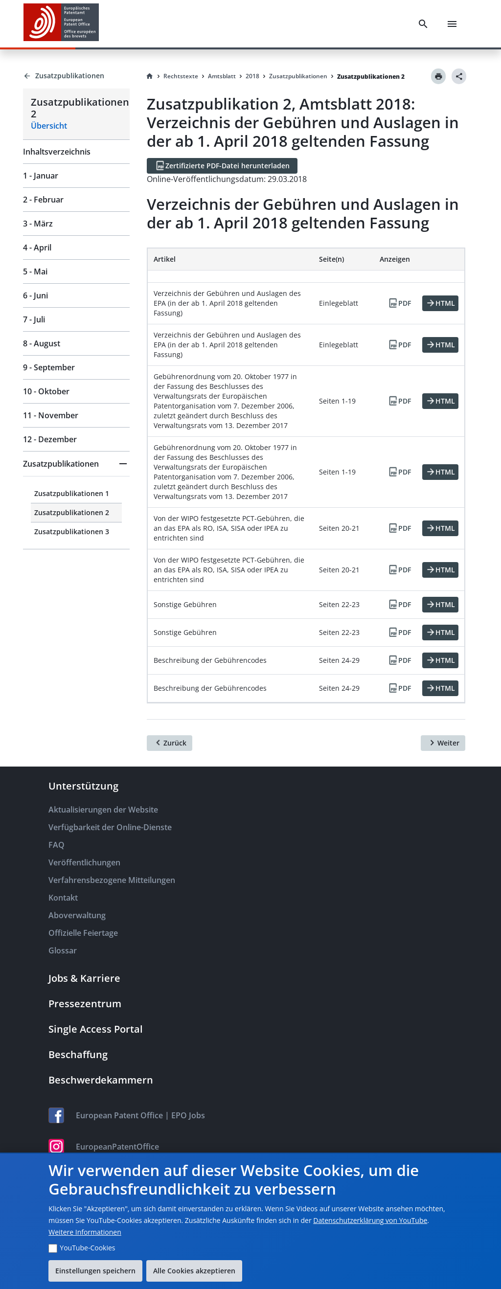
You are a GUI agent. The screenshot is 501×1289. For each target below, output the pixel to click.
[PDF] (399, 303)
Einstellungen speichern (95, 1270)
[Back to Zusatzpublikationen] (76, 76)
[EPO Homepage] (61, 23)
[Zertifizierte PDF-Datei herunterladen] (222, 166)
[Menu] (452, 24)
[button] (76, 464)
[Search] (423, 24)
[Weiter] (443, 743)
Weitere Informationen (84, 1232)
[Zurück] (169, 743)
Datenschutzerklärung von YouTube (370, 1220)
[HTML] (440, 303)
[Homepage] (150, 76)
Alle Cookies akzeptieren (194, 1270)
